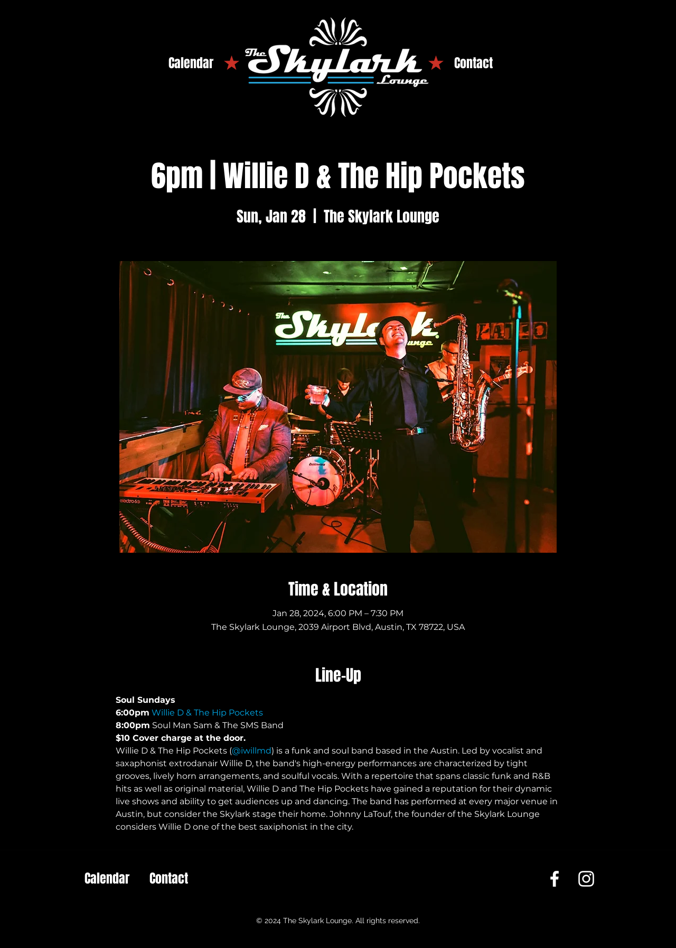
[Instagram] (586, 878)
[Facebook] (554, 878)
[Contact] (473, 63)
